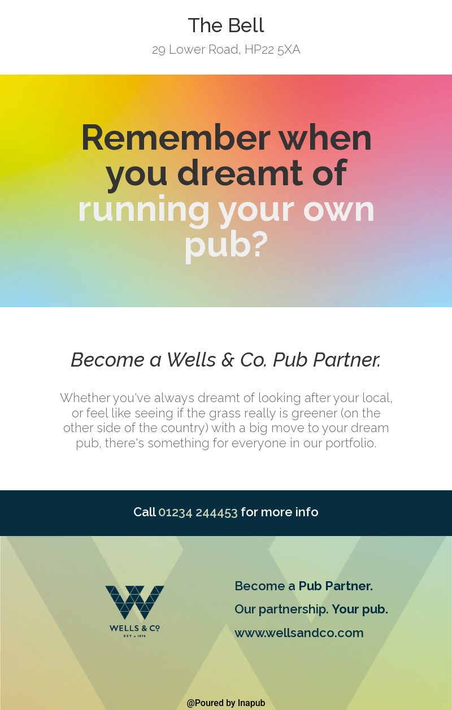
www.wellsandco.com (299, 632)
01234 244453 (198, 511)
